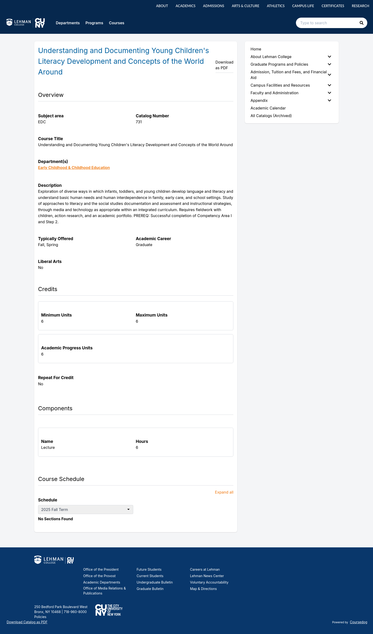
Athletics (276, 6)
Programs (94, 22)
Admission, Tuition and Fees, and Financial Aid (290, 74)
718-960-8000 (75, 612)
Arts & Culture (245, 6)
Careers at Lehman (205, 569)
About (162, 6)
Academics (185, 6)
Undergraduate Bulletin (155, 582)
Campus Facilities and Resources (290, 85)
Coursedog (358, 622)
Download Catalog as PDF (27, 622)
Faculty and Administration (290, 92)
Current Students (150, 576)
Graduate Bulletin (150, 589)
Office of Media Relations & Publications (104, 590)
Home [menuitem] (255, 49)
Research (360, 6)
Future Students (149, 569)
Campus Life (303, 6)
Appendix (290, 100)
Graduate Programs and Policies (290, 64)
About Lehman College (290, 56)
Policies (40, 617)
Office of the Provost (99, 576)
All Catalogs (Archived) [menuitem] (271, 115)
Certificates (333, 6)
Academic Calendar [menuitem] (268, 108)
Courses (116, 22)
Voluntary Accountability (209, 582)
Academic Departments (101, 582)
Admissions (213, 6)
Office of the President (101, 569)
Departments (68, 22)
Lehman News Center (207, 576)
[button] (361, 23)
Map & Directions (203, 589)
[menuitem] (292, 56)
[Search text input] (331, 23)
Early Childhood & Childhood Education (74, 167)
